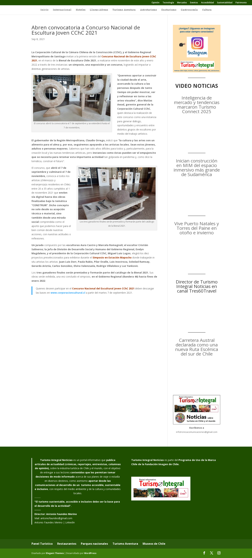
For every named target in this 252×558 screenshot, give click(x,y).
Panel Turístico (42, 544)
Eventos (194, 3)
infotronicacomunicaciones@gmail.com (196, 431)
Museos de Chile (154, 544)
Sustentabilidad (224, 3)
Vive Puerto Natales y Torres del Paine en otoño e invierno (196, 228)
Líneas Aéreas (99, 10)
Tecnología (168, 3)
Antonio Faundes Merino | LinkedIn (54, 522)
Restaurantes (66, 544)
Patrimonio (241, 3)
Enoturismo (168, 10)
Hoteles (80, 10)
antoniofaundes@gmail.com (56, 518)
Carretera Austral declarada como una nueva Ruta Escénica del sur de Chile (196, 347)
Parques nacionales (94, 544)
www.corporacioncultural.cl (68, 292)
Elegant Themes (55, 553)
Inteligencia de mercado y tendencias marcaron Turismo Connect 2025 (196, 105)
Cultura (207, 10)
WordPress (90, 553)
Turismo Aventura (124, 10)
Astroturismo (148, 10)
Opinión (155, 3)
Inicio (44, 10)
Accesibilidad (207, 3)
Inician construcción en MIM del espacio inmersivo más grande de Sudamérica (197, 167)
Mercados (182, 3)
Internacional (62, 10)
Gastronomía (189, 10)
